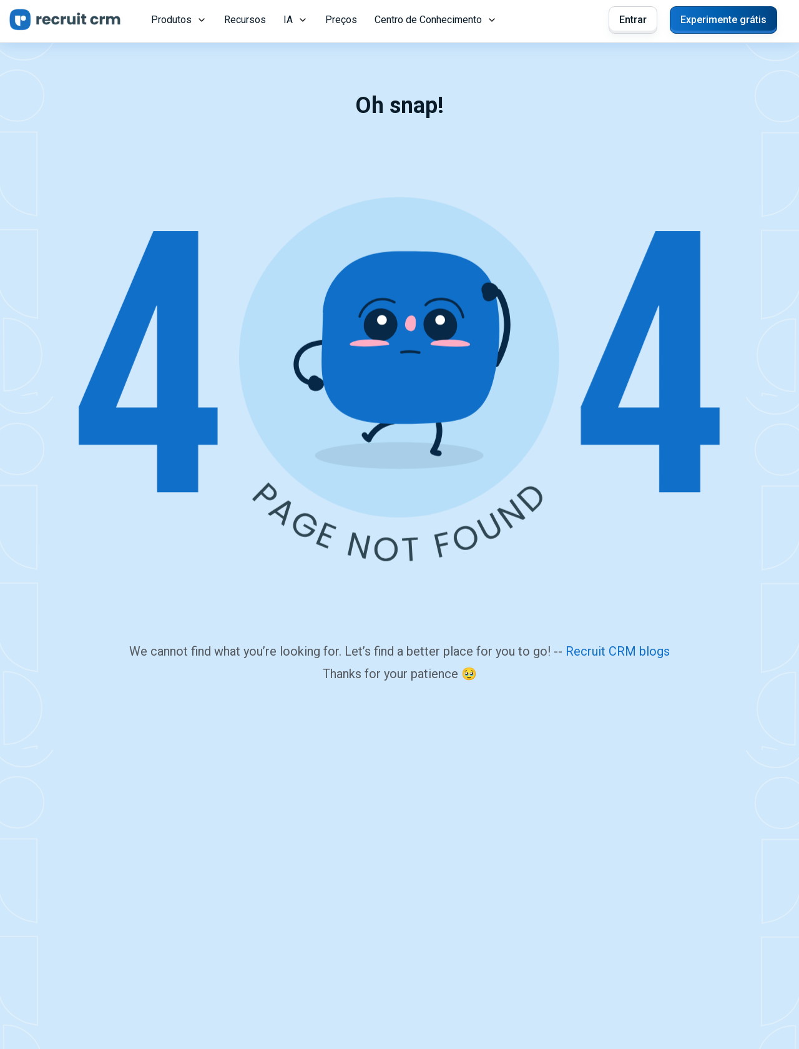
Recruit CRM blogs (618, 651)
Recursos (245, 20)
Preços (341, 20)
